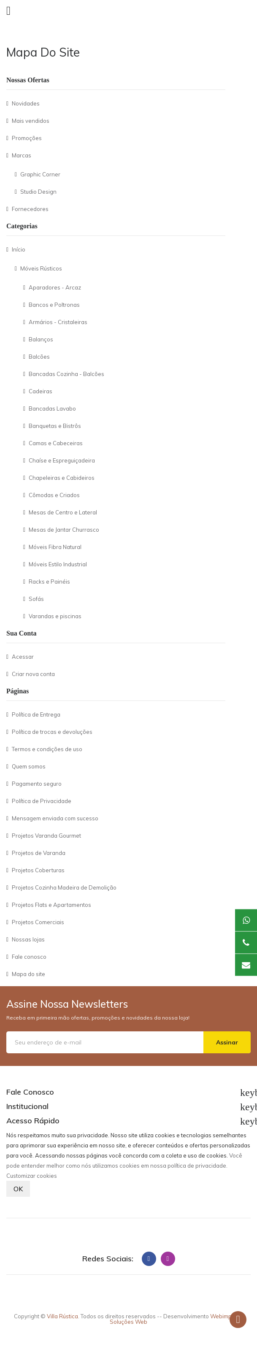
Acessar (23, 656)
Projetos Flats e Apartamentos (51, 904)
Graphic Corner (40, 174)
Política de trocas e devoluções (52, 731)
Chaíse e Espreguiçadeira (62, 460)
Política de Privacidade (41, 801)
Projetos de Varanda (38, 852)
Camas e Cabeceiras (56, 443)
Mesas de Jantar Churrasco (64, 529)
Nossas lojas (28, 939)
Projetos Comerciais (38, 922)
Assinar (227, 1042)
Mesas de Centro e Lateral (63, 512)
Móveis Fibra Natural (55, 547)
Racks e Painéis (49, 581)
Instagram (168, 1259)
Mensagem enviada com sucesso (55, 818)
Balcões (39, 356)
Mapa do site (28, 974)
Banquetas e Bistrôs (55, 425)
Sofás (36, 598)
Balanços (41, 339)
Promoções (27, 138)
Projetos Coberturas (38, 870)
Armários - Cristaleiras (58, 322)
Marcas (21, 155)
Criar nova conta (33, 674)
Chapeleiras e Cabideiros (62, 477)
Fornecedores (30, 209)
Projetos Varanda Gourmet (46, 835)
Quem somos (29, 766)
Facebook (149, 1259)
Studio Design (38, 191)
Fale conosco (29, 956)
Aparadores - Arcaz (55, 287)
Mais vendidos (30, 120)
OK (18, 1189)
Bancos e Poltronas (54, 304)
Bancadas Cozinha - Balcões (66, 374)
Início (18, 249)
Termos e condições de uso (47, 749)
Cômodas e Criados (54, 495)
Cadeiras (40, 391)
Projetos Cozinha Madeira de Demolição (64, 887)
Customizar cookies (31, 1175)
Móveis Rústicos (41, 268)
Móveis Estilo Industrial (58, 564)
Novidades (26, 103)
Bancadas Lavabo (52, 408)
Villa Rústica (62, 1316)
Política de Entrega (36, 714)
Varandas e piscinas (55, 616)
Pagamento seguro (37, 783)
